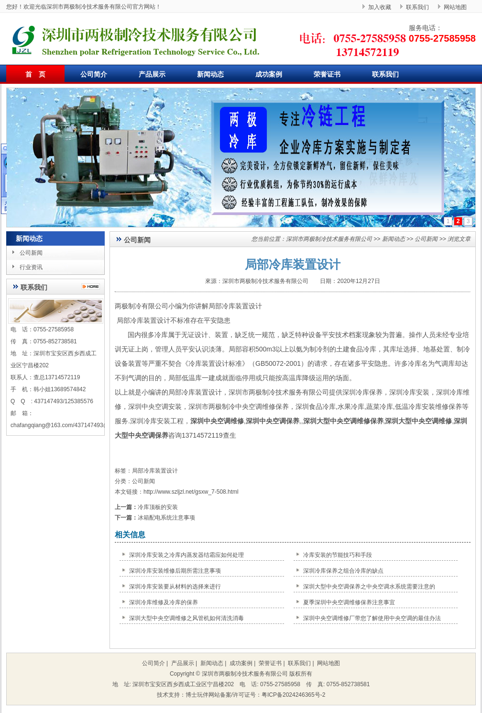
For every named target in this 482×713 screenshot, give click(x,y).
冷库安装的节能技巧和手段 (337, 555)
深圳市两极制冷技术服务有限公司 (329, 239)
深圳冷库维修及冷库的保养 (163, 602)
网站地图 (455, 7)
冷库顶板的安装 (158, 507)
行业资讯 (31, 267)
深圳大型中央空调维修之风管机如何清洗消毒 (186, 618)
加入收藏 (379, 7)
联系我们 (417, 7)
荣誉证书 (327, 74)
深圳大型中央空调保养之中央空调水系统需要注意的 (369, 586)
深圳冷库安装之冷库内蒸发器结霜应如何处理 (186, 555)
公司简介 (93, 74)
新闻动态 (210, 74)
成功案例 (268, 74)
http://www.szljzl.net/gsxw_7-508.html (191, 491)
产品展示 (152, 74)
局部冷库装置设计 (155, 470)
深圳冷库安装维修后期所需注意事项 (175, 570)
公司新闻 (31, 252)
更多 (93, 286)
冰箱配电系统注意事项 (166, 517)
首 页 (35, 74)
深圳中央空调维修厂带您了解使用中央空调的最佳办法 (372, 618)
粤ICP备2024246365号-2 (293, 694)
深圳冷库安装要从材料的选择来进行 (175, 586)
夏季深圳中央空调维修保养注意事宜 (349, 602)
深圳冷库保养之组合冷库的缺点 (343, 570)
